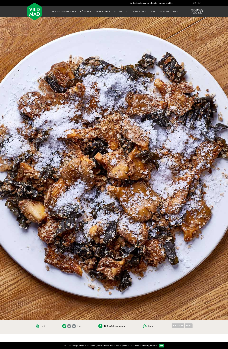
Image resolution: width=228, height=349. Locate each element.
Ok (161, 345)
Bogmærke (178, 325)
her (171, 3)
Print (188, 325)
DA (194, 3)
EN (199, 3)
